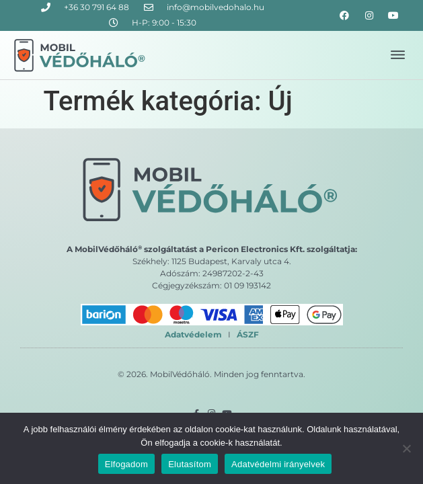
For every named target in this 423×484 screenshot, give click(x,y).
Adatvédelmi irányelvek (278, 464)
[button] (398, 55)
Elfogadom (126, 464)
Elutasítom (189, 464)
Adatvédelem (193, 334)
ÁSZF (248, 334)
